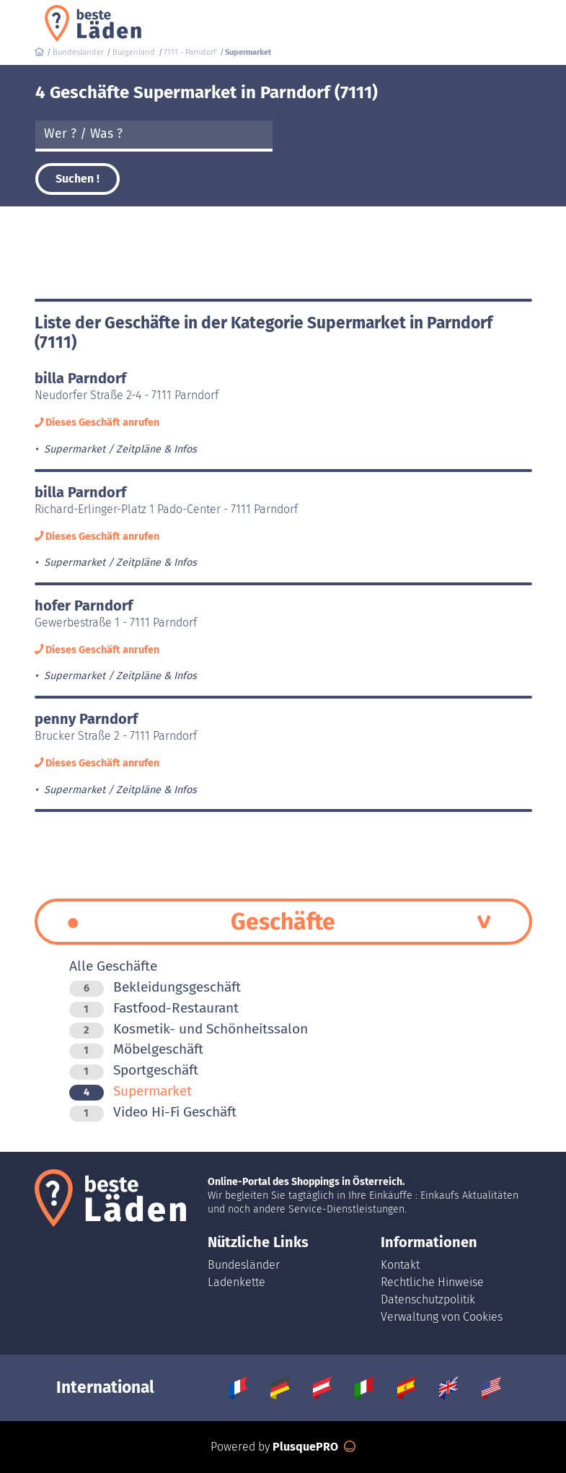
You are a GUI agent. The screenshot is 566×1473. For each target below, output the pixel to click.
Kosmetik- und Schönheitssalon (188, 1028)
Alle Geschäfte (113, 966)
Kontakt (400, 1265)
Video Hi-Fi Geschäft (152, 1111)
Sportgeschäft (133, 1070)
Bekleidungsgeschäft (155, 987)
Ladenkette (236, 1282)
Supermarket (130, 1091)
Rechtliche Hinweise (432, 1282)
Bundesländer (244, 1265)
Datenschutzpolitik (428, 1299)
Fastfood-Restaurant (154, 1008)
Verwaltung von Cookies (442, 1317)
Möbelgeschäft (136, 1049)
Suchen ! (78, 178)
